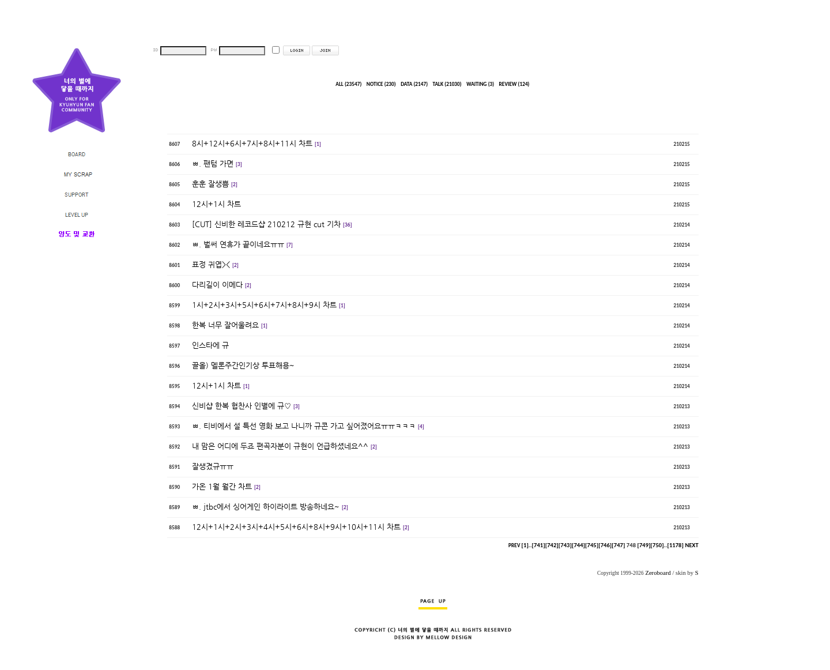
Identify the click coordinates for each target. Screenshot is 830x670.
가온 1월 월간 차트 (222, 486)
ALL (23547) (348, 84)
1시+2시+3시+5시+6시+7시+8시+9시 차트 (264, 304)
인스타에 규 (210, 345)
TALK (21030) (447, 84)
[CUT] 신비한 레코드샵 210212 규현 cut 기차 (266, 224)
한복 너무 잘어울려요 (225, 325)
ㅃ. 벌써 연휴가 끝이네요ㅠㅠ (238, 244)
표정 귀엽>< (211, 264)
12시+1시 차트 (216, 204)
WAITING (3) (480, 84)
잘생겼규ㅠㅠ (212, 466)
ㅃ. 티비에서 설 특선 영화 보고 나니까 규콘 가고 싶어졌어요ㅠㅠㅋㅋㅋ (304, 425)
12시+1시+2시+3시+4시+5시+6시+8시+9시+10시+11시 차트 (296, 526)
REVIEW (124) (514, 84)
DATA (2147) (414, 84)
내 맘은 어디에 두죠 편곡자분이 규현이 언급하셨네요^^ (280, 446)
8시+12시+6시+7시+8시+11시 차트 (252, 143)
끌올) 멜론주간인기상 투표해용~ (244, 365)
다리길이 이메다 (217, 284)
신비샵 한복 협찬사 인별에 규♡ (241, 405)
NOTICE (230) (381, 84)
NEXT (691, 545)
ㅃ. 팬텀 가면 (212, 163)
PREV (514, 545)
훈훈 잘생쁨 (210, 183)
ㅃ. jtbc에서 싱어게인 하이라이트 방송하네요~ (265, 506)
